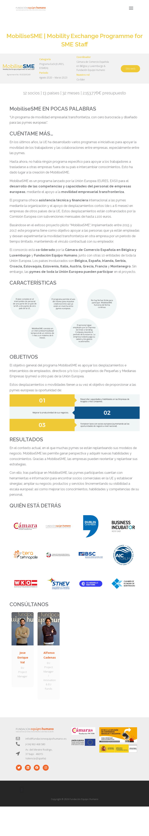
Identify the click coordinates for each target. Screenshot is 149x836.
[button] (22, 790)
